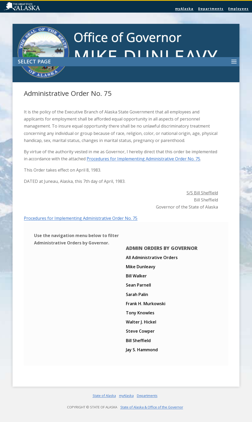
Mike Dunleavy (140, 267)
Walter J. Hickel (141, 322)
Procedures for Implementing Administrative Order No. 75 (143, 159)
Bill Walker (136, 276)
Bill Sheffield (138, 340)
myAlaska (184, 9)
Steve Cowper (140, 331)
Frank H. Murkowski (145, 303)
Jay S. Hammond (142, 350)
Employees (238, 9)
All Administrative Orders (152, 257)
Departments (210, 9)
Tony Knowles (140, 313)
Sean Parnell (138, 285)
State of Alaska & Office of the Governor (151, 407)
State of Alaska (35, 7)
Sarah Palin (137, 294)
